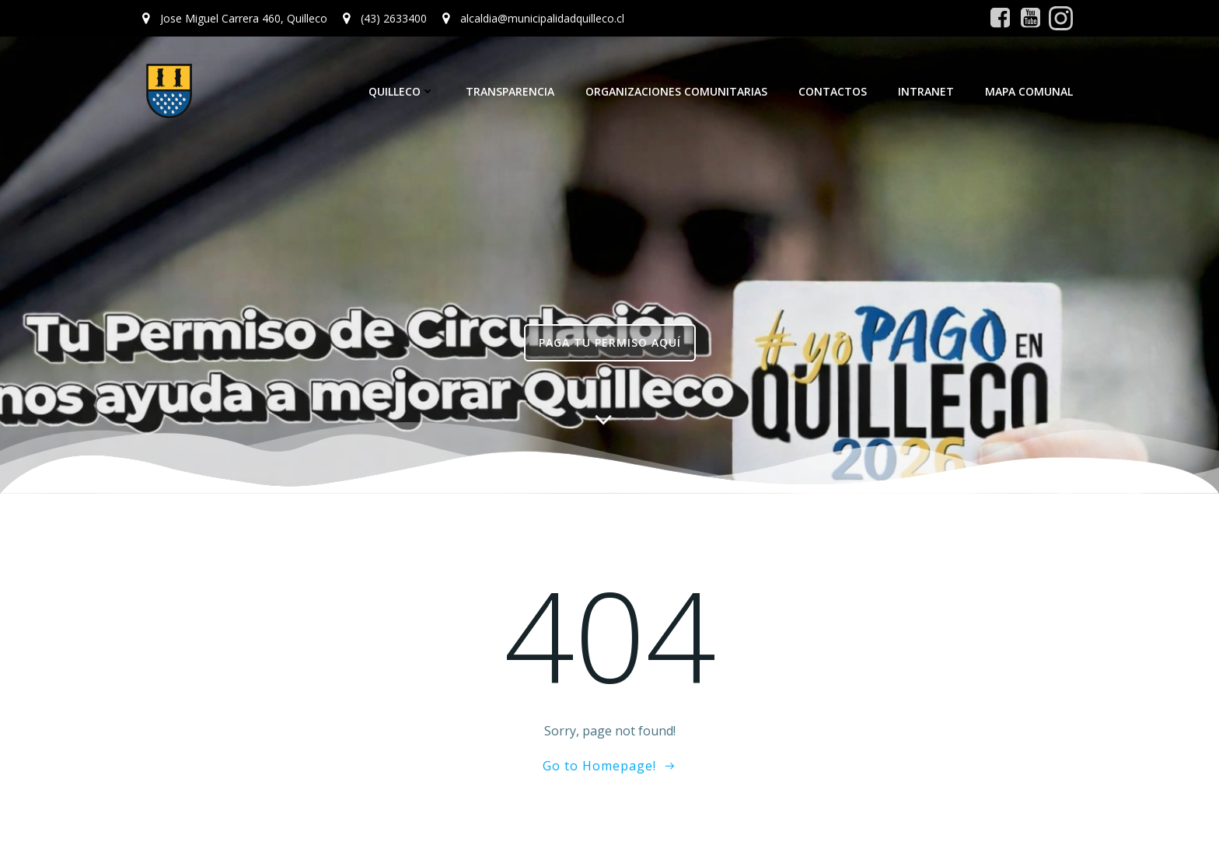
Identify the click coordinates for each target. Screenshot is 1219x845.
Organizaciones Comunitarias (676, 91)
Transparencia (510, 91)
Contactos (832, 91)
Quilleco (401, 91)
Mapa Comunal (1029, 91)
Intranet (926, 91)
